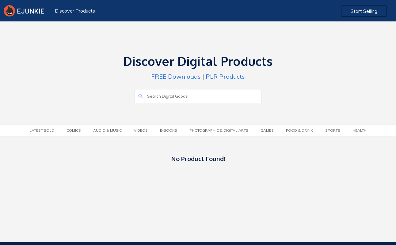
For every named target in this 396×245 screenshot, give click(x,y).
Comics (74, 130)
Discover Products (75, 11)
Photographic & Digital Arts (218, 130)
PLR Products (225, 76)
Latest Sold (41, 130)
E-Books (168, 130)
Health (359, 130)
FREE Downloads (176, 76)
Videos (141, 130)
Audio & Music (107, 130)
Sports (332, 130)
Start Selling (364, 11)
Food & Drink (299, 130)
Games (267, 130)
